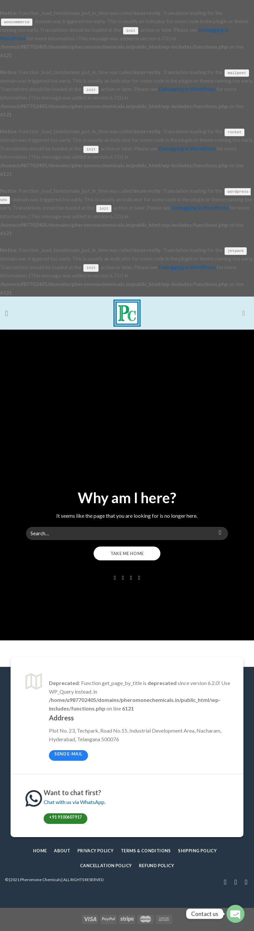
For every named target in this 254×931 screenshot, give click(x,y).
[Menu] (9, 312)
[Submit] (220, 532)
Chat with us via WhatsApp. (75, 801)
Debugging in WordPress (187, 89)
